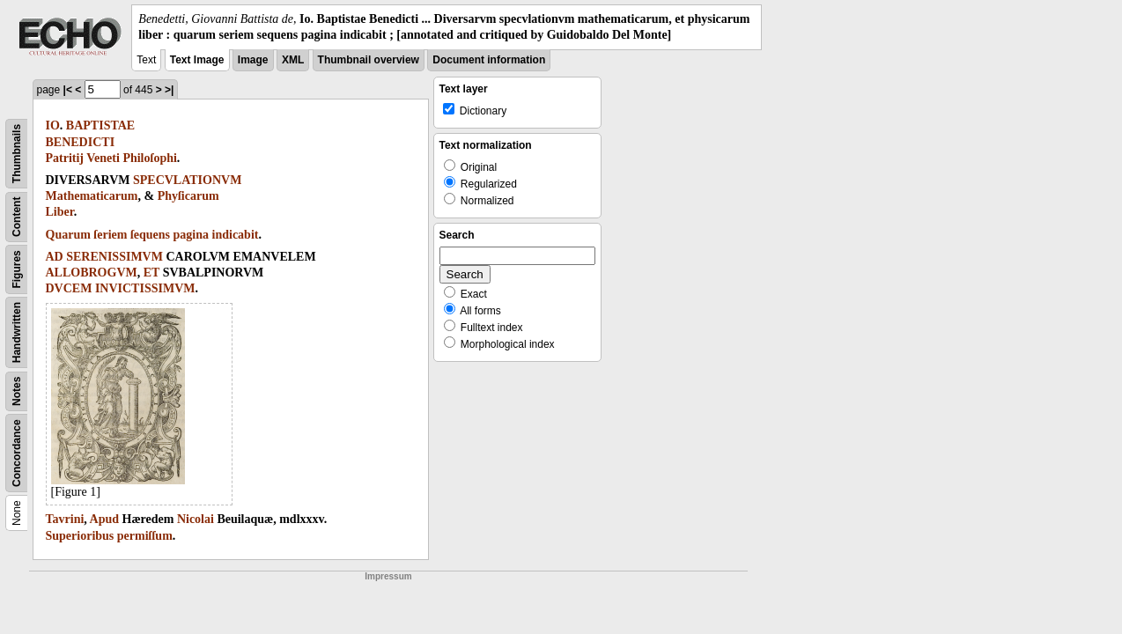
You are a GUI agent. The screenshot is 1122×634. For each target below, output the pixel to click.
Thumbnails (17, 153)
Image (253, 60)
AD (54, 256)
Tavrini (65, 519)
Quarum (68, 234)
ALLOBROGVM (91, 272)
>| (169, 90)
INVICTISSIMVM (145, 288)
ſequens (150, 234)
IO (53, 125)
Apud (104, 519)
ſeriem (110, 234)
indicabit (235, 234)
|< (67, 90)
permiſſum (145, 535)
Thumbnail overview (368, 60)
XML (293, 60)
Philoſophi (149, 158)
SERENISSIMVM (114, 256)
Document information (488, 60)
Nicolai (195, 519)
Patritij (65, 158)
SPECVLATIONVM (187, 180)
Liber (60, 211)
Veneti (103, 158)
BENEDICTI (80, 142)
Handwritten (17, 332)
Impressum (388, 576)
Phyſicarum (188, 196)
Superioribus (80, 535)
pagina (191, 234)
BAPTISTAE (100, 125)
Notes (17, 391)
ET (151, 272)
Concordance (17, 454)
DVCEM (69, 288)
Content (17, 217)
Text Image (197, 60)
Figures (17, 270)
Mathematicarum (92, 196)
